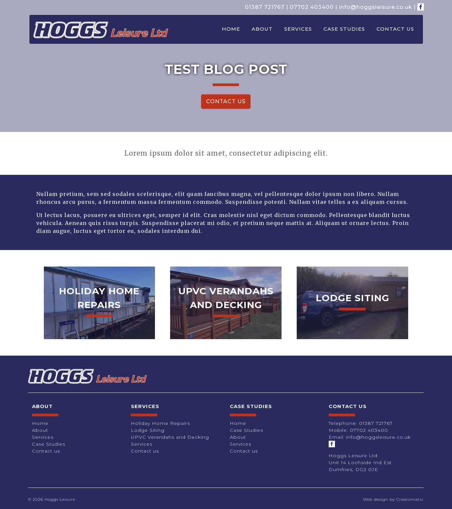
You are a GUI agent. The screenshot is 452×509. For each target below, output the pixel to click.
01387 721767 (265, 7)
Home (231, 29)
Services (298, 29)
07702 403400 (312, 7)
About (262, 29)
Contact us (395, 29)
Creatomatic (410, 499)
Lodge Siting (148, 430)
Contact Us (226, 101)
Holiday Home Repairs (160, 423)
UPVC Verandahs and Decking (170, 437)
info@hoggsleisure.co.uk (375, 7)
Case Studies (344, 29)
